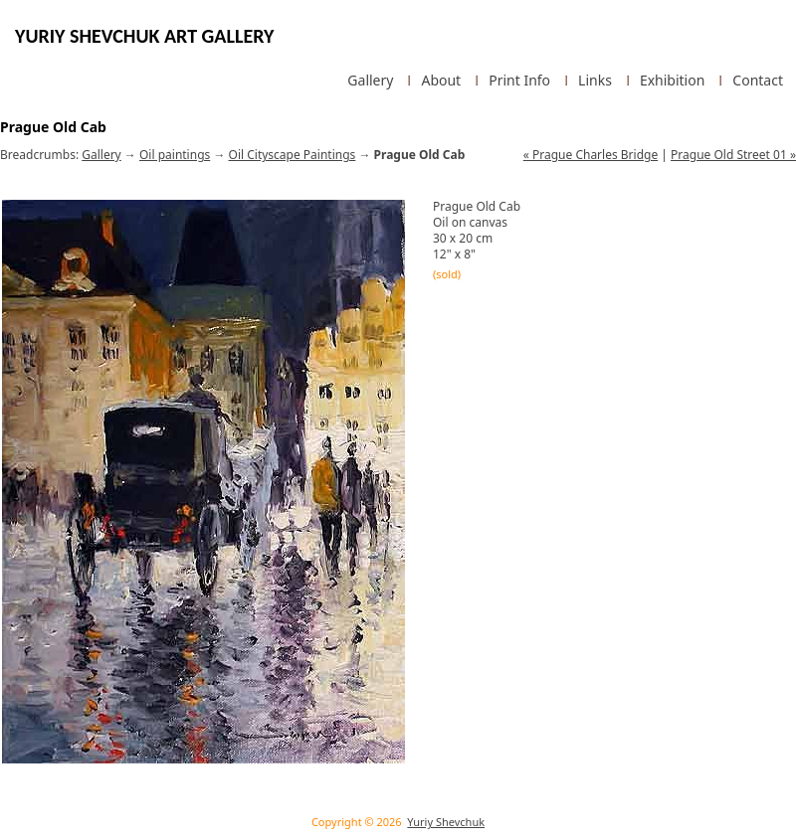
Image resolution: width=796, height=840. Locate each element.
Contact (757, 80)
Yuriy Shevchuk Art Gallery (144, 36)
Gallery (370, 80)
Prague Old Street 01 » (733, 154)
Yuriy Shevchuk (446, 821)
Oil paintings (174, 154)
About (441, 80)
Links (595, 80)
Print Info (519, 80)
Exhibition (672, 80)
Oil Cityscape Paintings (292, 154)
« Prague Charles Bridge (590, 154)
